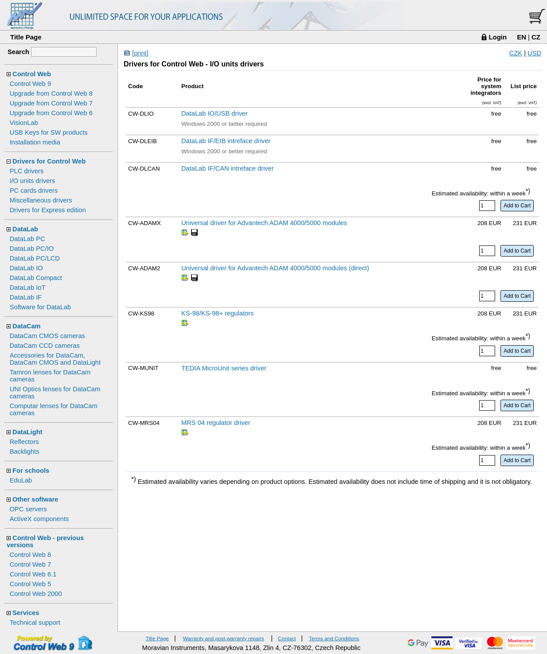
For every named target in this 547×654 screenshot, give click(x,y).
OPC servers (28, 509)
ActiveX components (39, 518)
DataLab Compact (36, 277)
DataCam (26, 326)
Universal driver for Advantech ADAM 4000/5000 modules (264, 222)
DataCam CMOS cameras (47, 335)
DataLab (25, 229)
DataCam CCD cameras (45, 345)
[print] (140, 53)
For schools (30, 470)
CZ (535, 37)
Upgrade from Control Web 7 (51, 103)
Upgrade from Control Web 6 (51, 113)
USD (534, 53)
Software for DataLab (40, 307)
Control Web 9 (30, 83)
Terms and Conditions (334, 638)
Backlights (24, 451)
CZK (515, 53)
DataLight (27, 432)
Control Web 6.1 (33, 574)
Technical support (35, 622)
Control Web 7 (30, 564)
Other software (35, 499)
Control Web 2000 (36, 593)
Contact (287, 638)
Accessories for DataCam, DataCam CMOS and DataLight (55, 359)
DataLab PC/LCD (35, 258)
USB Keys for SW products (49, 132)
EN (521, 37)
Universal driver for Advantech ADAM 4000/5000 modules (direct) (275, 268)
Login (497, 37)
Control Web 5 (30, 584)
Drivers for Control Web (49, 161)
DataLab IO (26, 268)
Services (25, 612)
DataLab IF (26, 297)
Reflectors (24, 441)
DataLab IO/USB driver (214, 113)
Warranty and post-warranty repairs (223, 638)
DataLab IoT (28, 287)
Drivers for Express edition (48, 210)
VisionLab (24, 122)
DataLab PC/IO (32, 248)
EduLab (21, 480)
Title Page (26, 37)
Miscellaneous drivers (41, 200)
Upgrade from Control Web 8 (51, 93)
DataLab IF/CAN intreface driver (227, 168)
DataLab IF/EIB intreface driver (225, 140)
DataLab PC (27, 238)
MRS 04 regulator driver (215, 422)
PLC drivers (27, 171)
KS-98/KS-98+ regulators (217, 313)
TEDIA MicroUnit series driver (223, 368)
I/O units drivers (32, 180)
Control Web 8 (30, 554)
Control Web (31, 74)
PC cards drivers (34, 190)
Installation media (35, 142)
